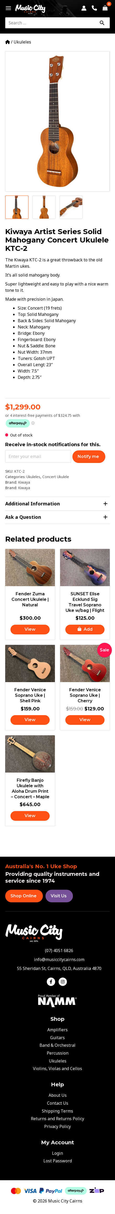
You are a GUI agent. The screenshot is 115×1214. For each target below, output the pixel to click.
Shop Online (23, 895)
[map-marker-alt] (57, 968)
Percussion (57, 1053)
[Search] (102, 23)
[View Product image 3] (71, 207)
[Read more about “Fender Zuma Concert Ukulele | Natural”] (30, 629)
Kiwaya (24, 482)
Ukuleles (22, 42)
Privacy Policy (57, 1126)
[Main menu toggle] (7, 8)
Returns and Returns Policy (57, 1118)
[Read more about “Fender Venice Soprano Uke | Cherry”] (85, 720)
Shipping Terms (57, 1111)
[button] (85, 629)
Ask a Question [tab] (56, 517)
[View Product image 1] (16, 207)
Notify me (88, 456)
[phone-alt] (57, 950)
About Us (58, 1095)
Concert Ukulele (55, 476)
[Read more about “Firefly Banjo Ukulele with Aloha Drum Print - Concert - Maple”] (30, 816)
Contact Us (57, 1103)
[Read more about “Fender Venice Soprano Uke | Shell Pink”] (30, 720)
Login (57, 1153)
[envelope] (57, 959)
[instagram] (63, 982)
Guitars (57, 1037)
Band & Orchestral (57, 1045)
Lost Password (57, 1161)
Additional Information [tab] (56, 503)
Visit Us (59, 895)
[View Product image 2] (44, 207)
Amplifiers (57, 1030)
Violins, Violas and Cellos (57, 1068)
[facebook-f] (52, 982)
